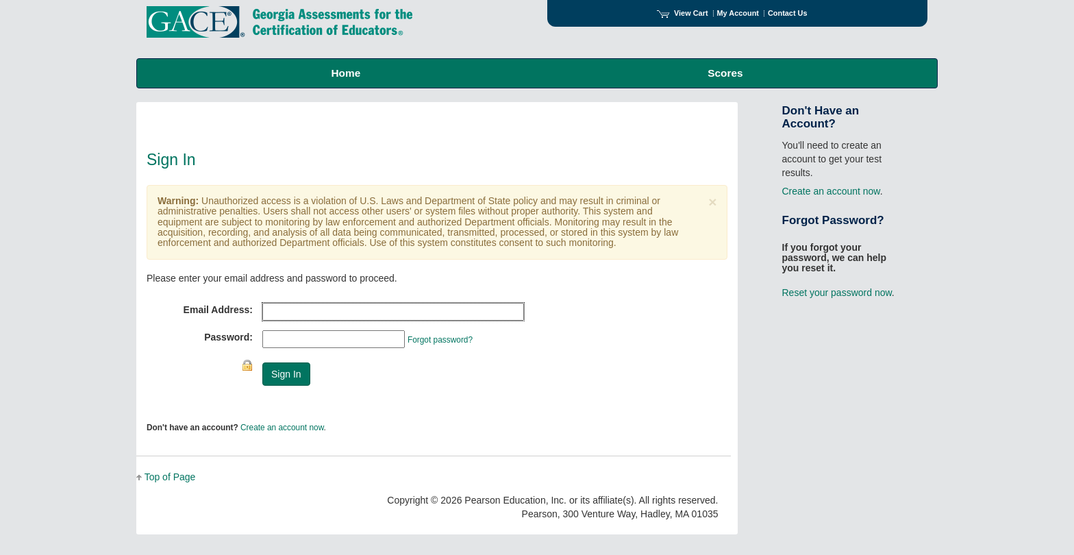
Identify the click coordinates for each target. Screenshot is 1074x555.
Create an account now (282, 427)
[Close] (712, 202)
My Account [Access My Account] (738, 13)
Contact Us (788, 13)
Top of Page (170, 476)
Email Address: (218, 309)
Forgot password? (440, 340)
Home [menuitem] (345, 73)
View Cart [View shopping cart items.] (682, 13)
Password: (228, 337)
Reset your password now (837, 292)
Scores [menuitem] (725, 73)
